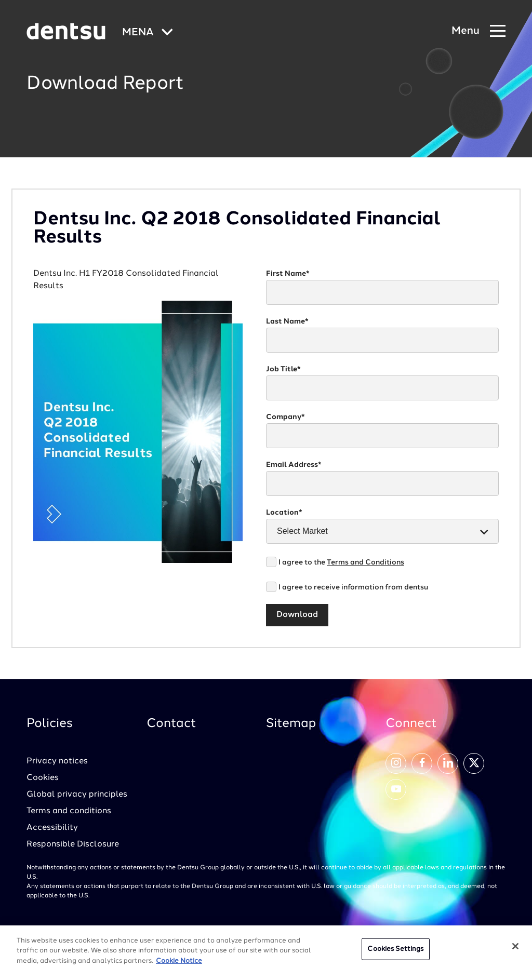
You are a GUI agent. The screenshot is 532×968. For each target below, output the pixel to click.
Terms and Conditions (365, 562)
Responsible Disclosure (72, 844)
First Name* (288, 273)
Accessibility (52, 828)
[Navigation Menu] (478, 31)
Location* (284, 512)
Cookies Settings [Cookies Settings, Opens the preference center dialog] (395, 953)
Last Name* (287, 321)
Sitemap (291, 724)
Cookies (42, 778)
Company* (285, 417)
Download (297, 615)
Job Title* (283, 369)
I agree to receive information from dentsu (353, 587)
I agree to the (341, 562)
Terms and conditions (68, 811)
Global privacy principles (76, 794)
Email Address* (294, 464)
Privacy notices (57, 761)
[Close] (515, 950)
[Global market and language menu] (147, 33)
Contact (171, 724)
